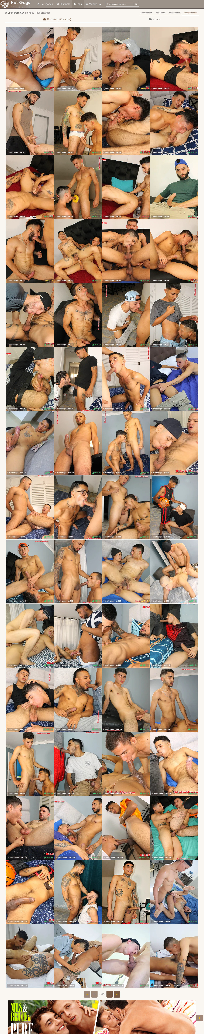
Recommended (190, 13)
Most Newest (146, 13)
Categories (45, 4)
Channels (63, 4)
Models (91, 4)
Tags (78, 4)
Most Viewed (174, 13)
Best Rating (160, 13)
